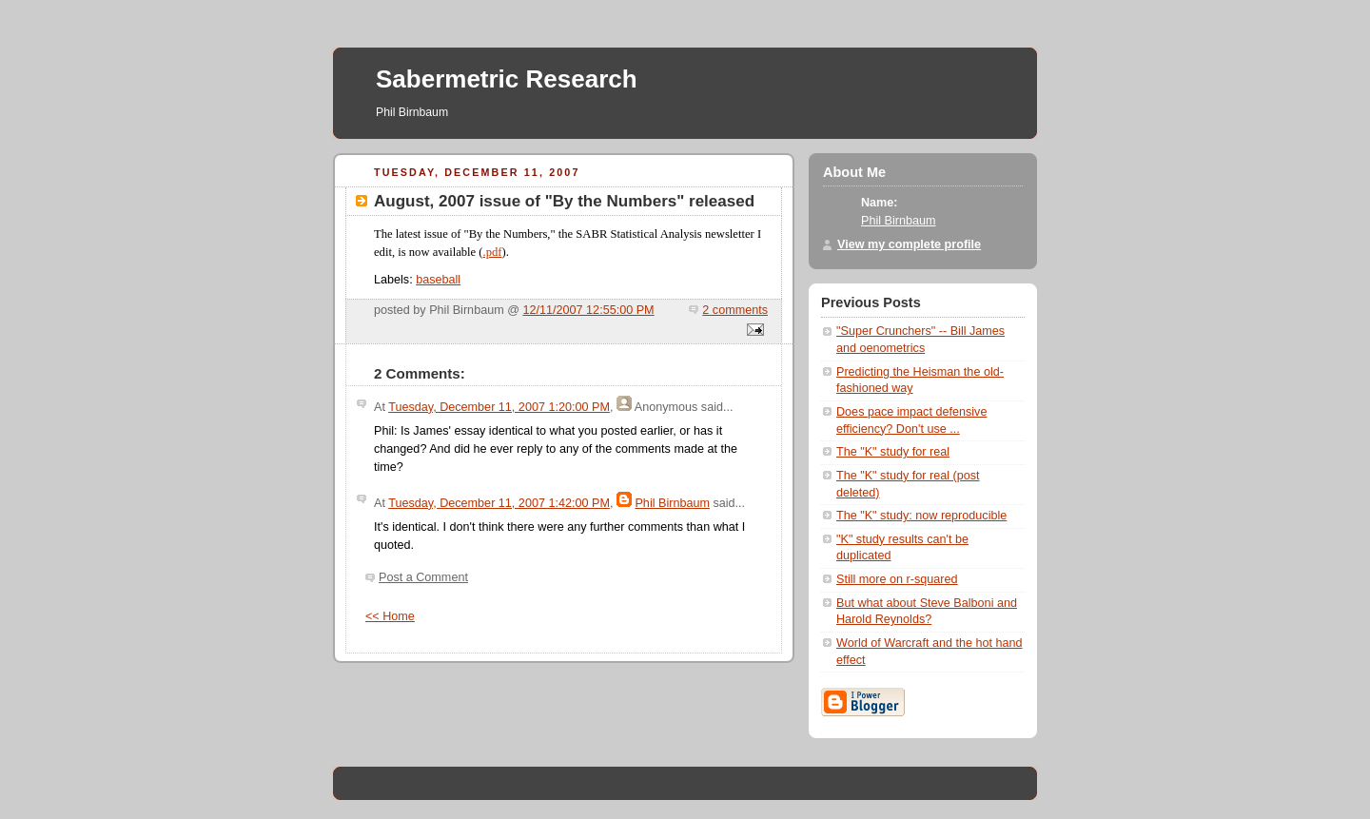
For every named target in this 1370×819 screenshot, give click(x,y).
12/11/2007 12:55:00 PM (589, 310)
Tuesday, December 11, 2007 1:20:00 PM (499, 407)
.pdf (492, 252)
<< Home (390, 616)
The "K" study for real (892, 451)
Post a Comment (423, 577)
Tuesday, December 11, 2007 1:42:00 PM (499, 503)
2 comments (735, 310)
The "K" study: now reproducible (921, 515)
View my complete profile (909, 244)
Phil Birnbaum (672, 503)
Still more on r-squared (897, 579)
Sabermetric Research (506, 79)
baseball (438, 279)
